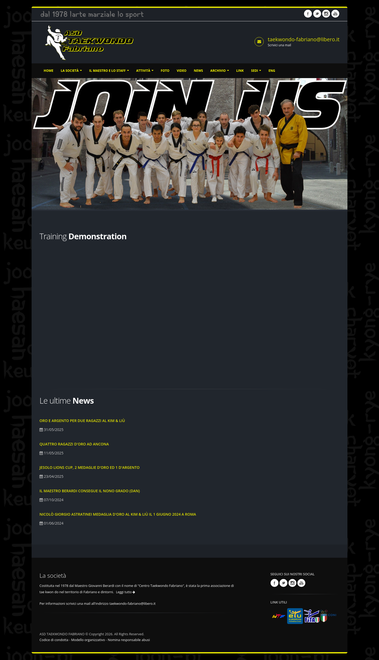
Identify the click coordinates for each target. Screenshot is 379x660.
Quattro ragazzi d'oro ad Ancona (74, 443)
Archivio (219, 70)
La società (71, 70)
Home (48, 70)
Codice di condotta (53, 640)
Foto (165, 70)
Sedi (256, 70)
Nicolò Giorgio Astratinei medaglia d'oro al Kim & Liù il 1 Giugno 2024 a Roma (117, 514)
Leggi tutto (125, 592)
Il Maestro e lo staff (109, 70)
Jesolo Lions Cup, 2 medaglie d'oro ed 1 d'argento (89, 467)
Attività (144, 70)
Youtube (335, 14)
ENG (271, 70)
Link (240, 70)
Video (181, 70)
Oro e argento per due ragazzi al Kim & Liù (82, 420)
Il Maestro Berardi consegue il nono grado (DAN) (89, 490)
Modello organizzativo (88, 640)
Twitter (317, 14)
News (198, 70)
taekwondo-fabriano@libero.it (304, 39)
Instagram (326, 14)
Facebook (308, 14)
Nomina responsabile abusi (129, 640)
